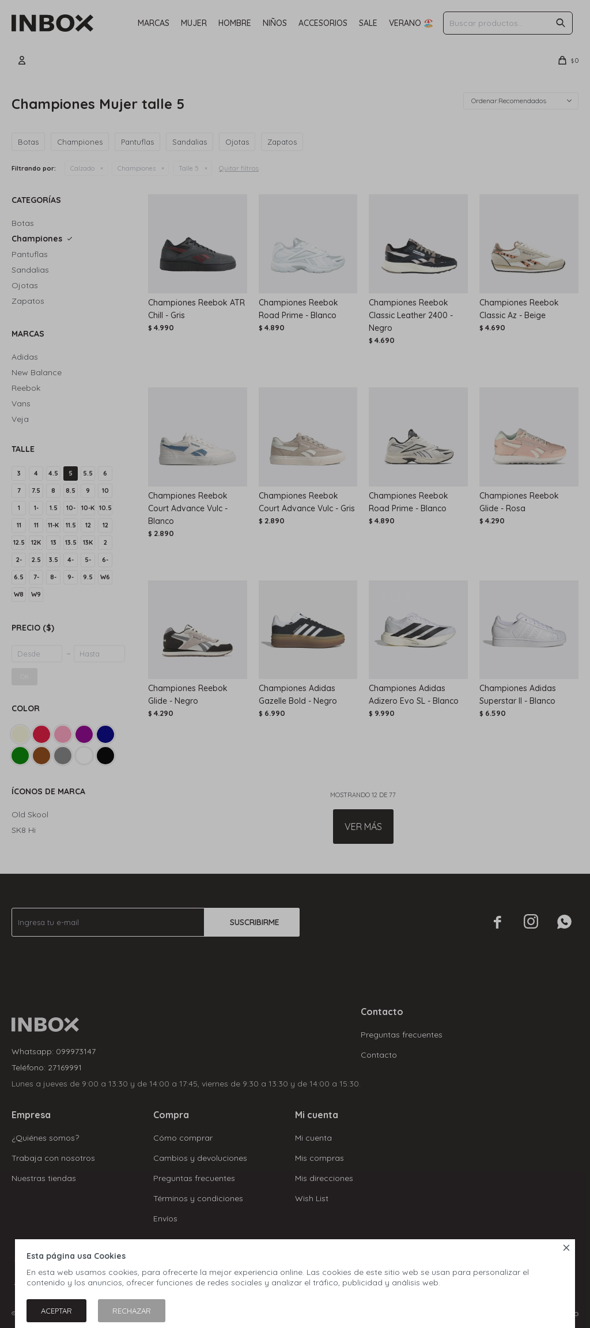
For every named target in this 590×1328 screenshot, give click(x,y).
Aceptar (56, 1310)
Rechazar (131, 1310)
